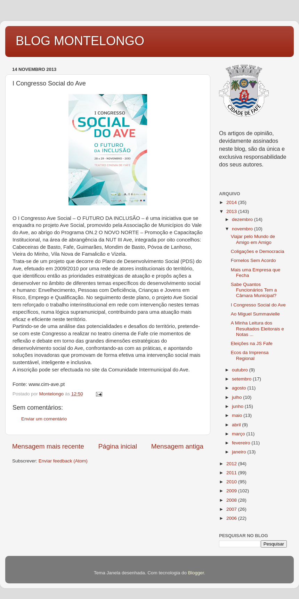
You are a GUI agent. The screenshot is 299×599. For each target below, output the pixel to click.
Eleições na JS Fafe (252, 343)
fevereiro (241, 442)
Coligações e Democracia (257, 251)
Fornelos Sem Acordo (253, 260)
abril (237, 424)
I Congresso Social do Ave (258, 304)
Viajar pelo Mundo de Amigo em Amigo (253, 239)
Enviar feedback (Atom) (63, 460)
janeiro (239, 451)
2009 (232, 490)
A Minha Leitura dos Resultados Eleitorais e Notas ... (257, 328)
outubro (240, 369)
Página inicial (117, 446)
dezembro (243, 219)
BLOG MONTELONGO (80, 41)
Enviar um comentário (44, 418)
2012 (232, 463)
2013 (232, 211)
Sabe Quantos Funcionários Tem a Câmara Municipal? (254, 290)
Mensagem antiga (177, 446)
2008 (232, 500)
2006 (232, 518)
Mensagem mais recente (48, 446)
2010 (232, 481)
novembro (243, 228)
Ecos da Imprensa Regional (250, 355)
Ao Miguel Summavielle (255, 314)
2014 (232, 202)
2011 (232, 472)
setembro (242, 378)
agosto (239, 388)
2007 (232, 509)
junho (238, 406)
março (239, 433)
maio (237, 415)
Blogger (196, 572)
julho (237, 397)
